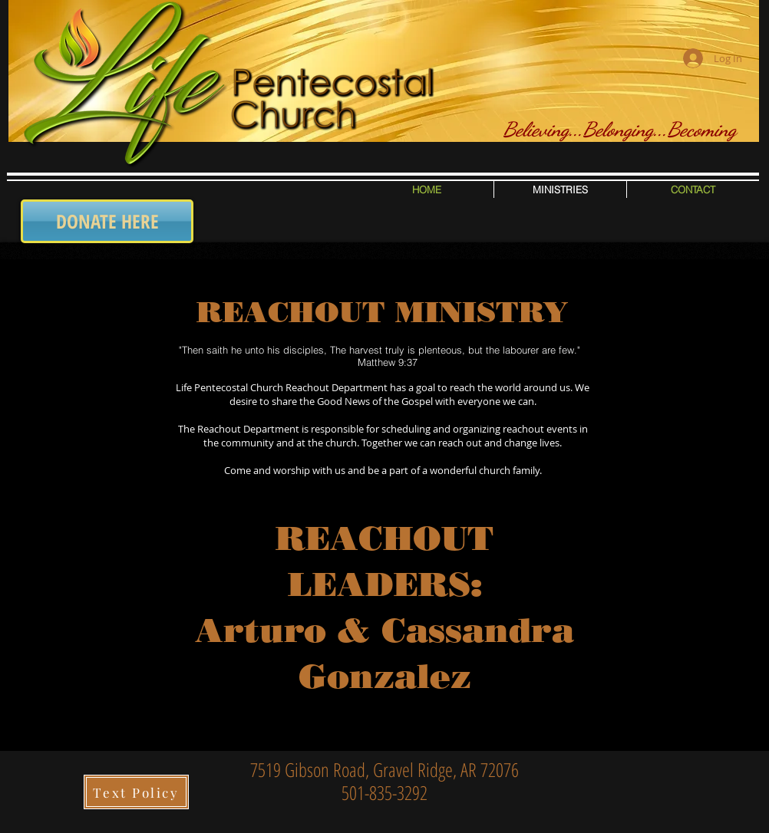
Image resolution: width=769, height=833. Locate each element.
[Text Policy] (136, 792)
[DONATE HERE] (107, 221)
